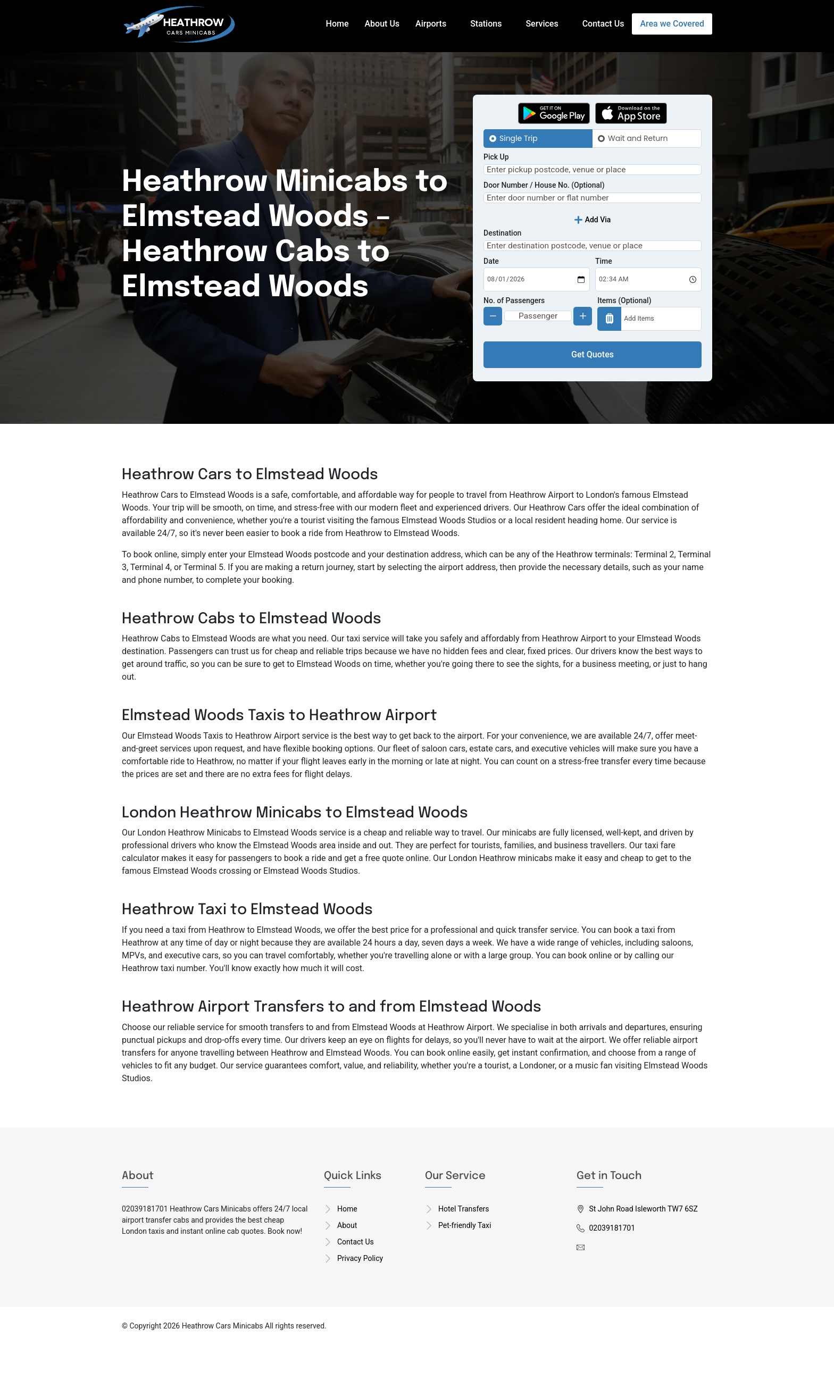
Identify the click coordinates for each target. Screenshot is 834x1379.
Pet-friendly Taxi (464, 1259)
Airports (430, 24)
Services (542, 24)
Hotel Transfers (463, 1242)
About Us (382, 24)
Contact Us (603, 24)
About (347, 1259)
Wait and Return (638, 138)
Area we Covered (672, 24)
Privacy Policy (360, 1292)
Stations (486, 24)
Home (337, 24)
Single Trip (518, 138)
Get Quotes (592, 388)
